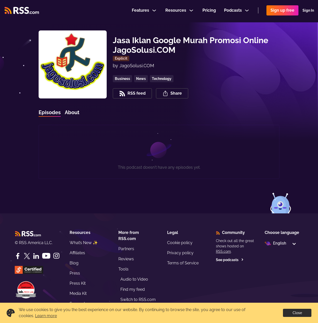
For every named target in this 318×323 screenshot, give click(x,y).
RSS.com (223, 251)
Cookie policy (180, 242)
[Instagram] (56, 256)
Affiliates (77, 252)
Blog (74, 263)
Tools (123, 269)
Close (297, 313)
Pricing (209, 11)
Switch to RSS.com (138, 299)
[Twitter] (27, 256)
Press (75, 273)
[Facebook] (18, 256)
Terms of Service (183, 263)
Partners (126, 248)
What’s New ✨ (84, 242)
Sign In (308, 11)
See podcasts (230, 260)
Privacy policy (180, 252)
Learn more (46, 315)
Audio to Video (134, 279)
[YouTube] (46, 256)
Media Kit (78, 293)
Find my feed (132, 289)
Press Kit (78, 283)
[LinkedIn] (36, 256)
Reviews (126, 259)
